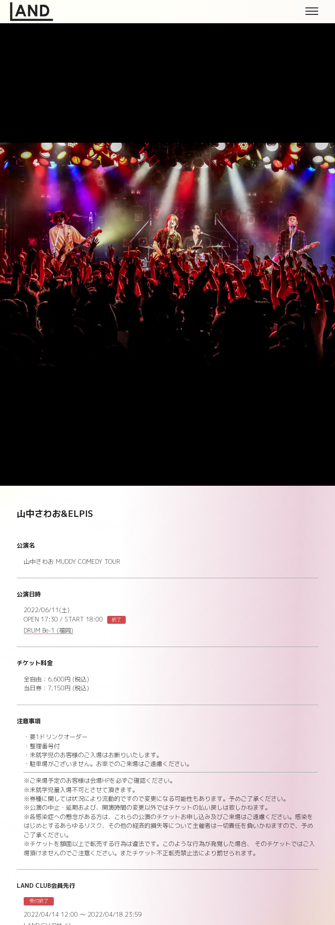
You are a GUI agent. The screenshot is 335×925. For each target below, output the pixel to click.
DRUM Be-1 (48, 631)
